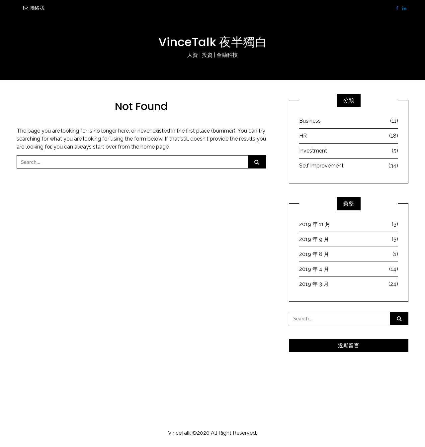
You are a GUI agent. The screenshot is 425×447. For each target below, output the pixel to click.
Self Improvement (348, 166)
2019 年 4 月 (348, 269)
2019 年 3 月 (348, 284)
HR (348, 136)
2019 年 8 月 (348, 254)
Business (348, 121)
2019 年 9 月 (348, 239)
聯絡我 (33, 8)
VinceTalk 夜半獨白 (212, 42)
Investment (348, 151)
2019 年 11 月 (348, 224)
